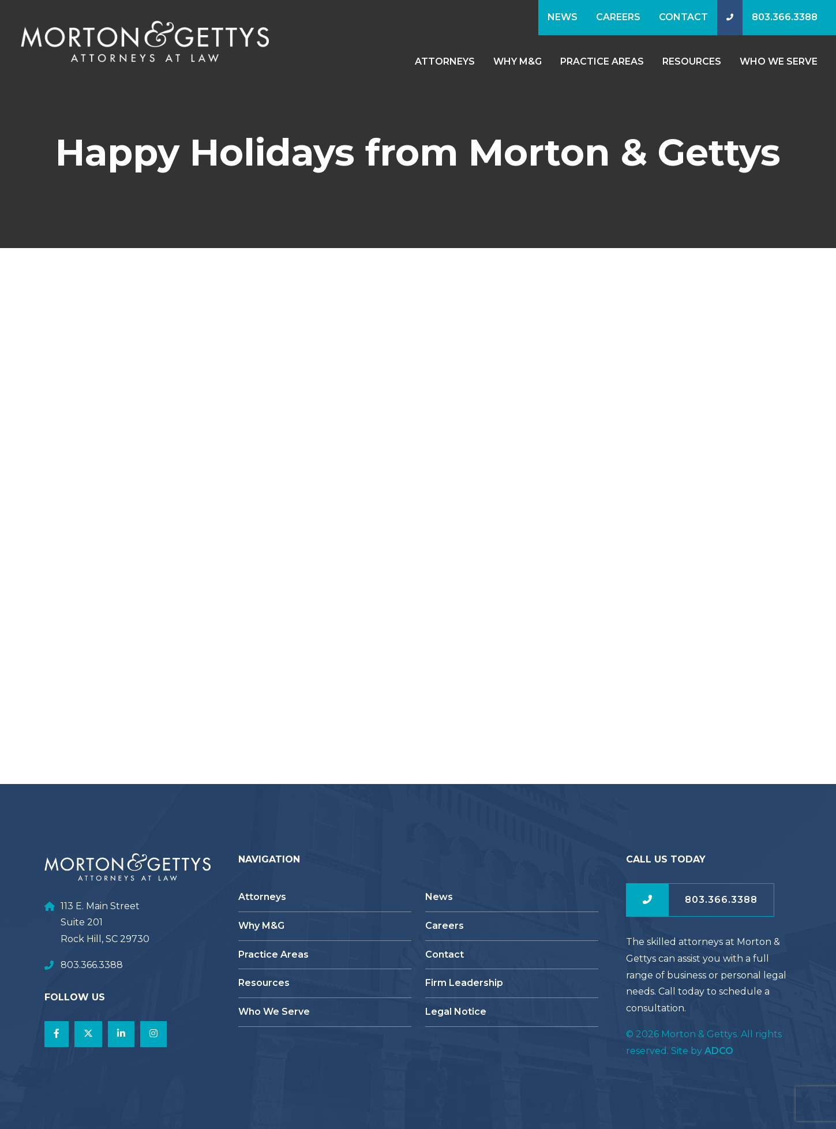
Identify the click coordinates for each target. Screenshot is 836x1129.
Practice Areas (602, 61)
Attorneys (445, 61)
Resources (691, 61)
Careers (618, 17)
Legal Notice (455, 1011)
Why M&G (517, 61)
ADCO (718, 1050)
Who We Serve (779, 61)
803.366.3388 (785, 17)
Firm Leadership (464, 982)
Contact (683, 17)
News (563, 17)
